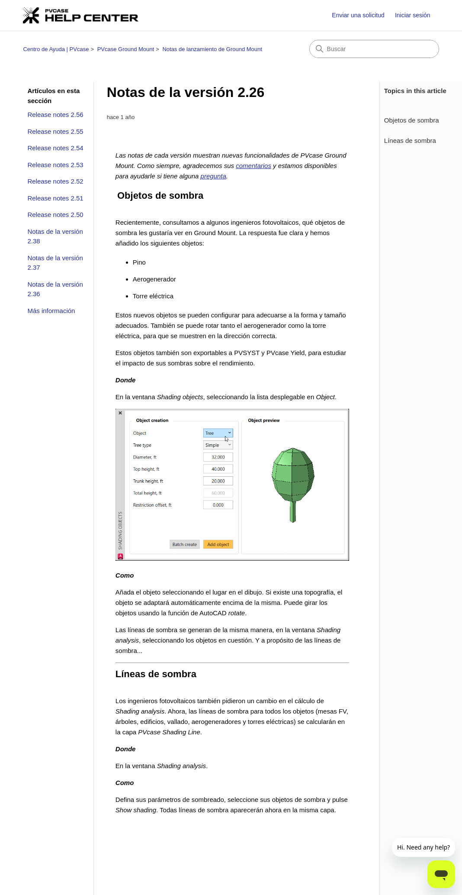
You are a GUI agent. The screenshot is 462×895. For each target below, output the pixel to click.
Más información (51, 310)
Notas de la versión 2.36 (55, 289)
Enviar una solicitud (358, 15)
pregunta (213, 176)
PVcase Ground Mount (125, 49)
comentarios (253, 165)
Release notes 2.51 (55, 198)
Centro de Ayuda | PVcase (56, 49)
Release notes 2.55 (55, 131)
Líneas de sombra (410, 140)
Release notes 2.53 (55, 164)
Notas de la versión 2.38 (55, 236)
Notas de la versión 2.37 (55, 262)
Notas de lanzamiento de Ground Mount (212, 49)
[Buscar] (374, 49)
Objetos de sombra (411, 120)
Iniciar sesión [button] (412, 15)
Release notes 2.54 (55, 148)
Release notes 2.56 (55, 114)
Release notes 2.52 (55, 181)
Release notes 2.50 (55, 214)
